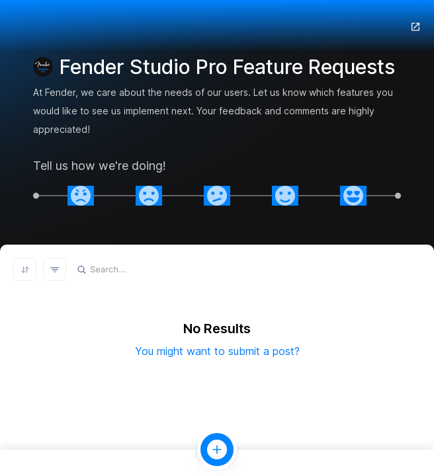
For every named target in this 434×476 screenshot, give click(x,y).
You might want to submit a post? (217, 351)
